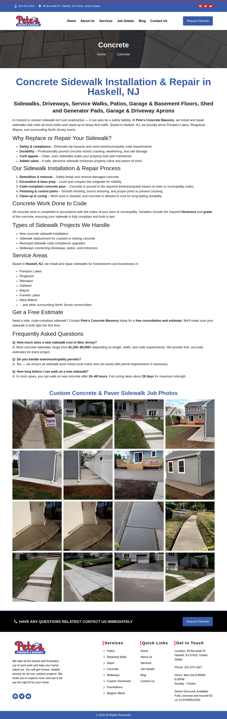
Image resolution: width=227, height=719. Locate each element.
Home (71, 21)
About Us (88, 21)
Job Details (125, 21)
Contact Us (158, 21)
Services (105, 21)
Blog (142, 21)
